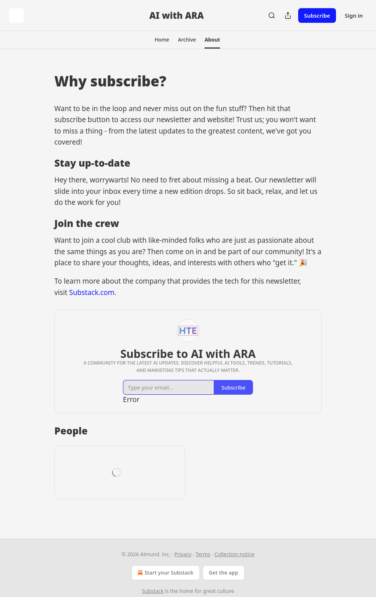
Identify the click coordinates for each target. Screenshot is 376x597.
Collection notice (234, 554)
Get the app (223, 572)
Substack (153, 590)
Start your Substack (164, 573)
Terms (203, 554)
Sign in (354, 15)
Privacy (183, 554)
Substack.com (91, 292)
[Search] (271, 15)
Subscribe (317, 15)
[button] (162, 40)
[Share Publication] (288, 15)
